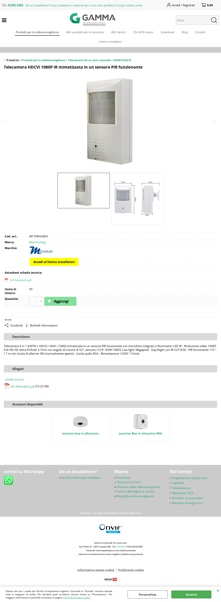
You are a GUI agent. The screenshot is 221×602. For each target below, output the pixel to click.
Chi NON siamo (143, 32)
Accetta (191, 594)
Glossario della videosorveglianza (137, 487)
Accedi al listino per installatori (80, 477)
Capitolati (178, 483)
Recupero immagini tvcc (187, 503)
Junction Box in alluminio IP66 (140, 433)
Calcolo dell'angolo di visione (135, 491)
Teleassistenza (181, 488)
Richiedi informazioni (44, 325)
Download (167, 32)
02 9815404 (120, 547)
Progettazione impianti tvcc (189, 478)
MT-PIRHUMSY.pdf (20, 280)
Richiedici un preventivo (187, 498)
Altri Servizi (118, 32)
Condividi (16, 325)
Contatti (200, 32)
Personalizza (147, 594)
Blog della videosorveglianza (134, 496)
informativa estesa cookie (76, 597)
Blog (185, 32)
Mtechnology (37, 242)
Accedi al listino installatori (54, 262)
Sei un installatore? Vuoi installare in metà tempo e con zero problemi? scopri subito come (83, 5)
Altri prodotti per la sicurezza (85, 32)
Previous (6, 120)
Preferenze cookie (131, 570)
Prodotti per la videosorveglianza (37, 32)
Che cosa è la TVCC (129, 482)
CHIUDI (218, 590)
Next (214, 120)
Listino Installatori (110, 41)
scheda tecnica (14, 379)
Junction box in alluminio (80, 433)
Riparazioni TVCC (183, 493)
